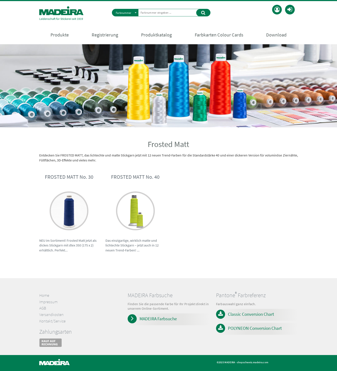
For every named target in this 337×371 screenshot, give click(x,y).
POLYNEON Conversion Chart (255, 328)
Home (44, 295)
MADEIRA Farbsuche (158, 319)
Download (276, 35)
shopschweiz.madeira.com (252, 362)
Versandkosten (51, 314)
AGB (42, 308)
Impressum (48, 301)
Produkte (59, 35)
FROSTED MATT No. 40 (135, 177)
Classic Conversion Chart (251, 314)
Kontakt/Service (52, 321)
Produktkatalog (156, 35)
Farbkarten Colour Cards (219, 35)
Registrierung (105, 35)
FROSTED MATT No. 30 (69, 177)
